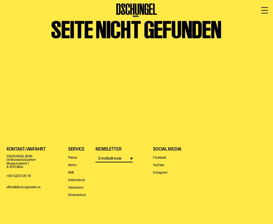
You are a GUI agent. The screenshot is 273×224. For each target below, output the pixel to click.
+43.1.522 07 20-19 (18, 176)
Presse (72, 157)
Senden (131, 158)
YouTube (158, 165)
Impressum (76, 187)
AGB (71, 172)
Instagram (160, 172)
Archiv (72, 165)
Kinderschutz (77, 195)
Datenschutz (76, 180)
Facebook (159, 157)
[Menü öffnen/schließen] (265, 11)
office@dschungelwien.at (23, 187)
